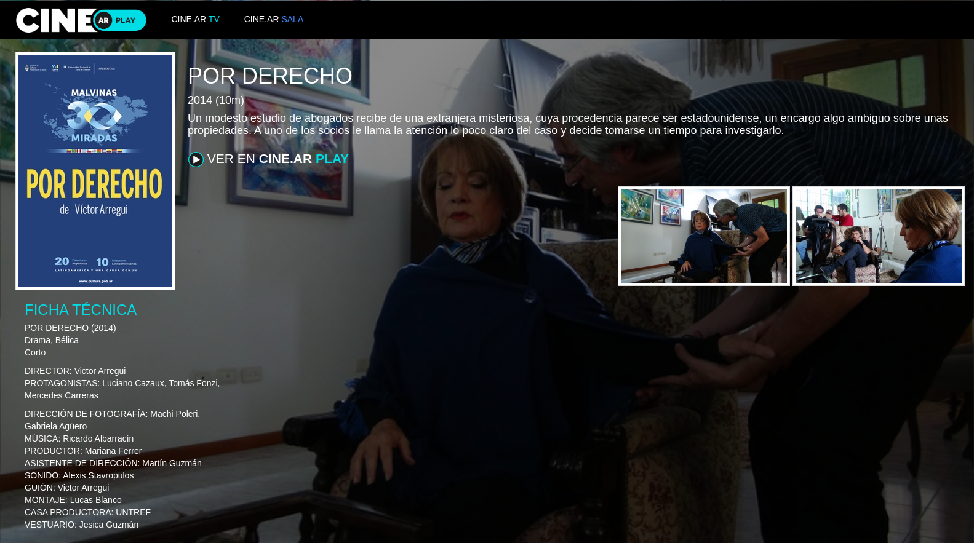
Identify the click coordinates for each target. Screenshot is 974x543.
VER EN (268, 159)
